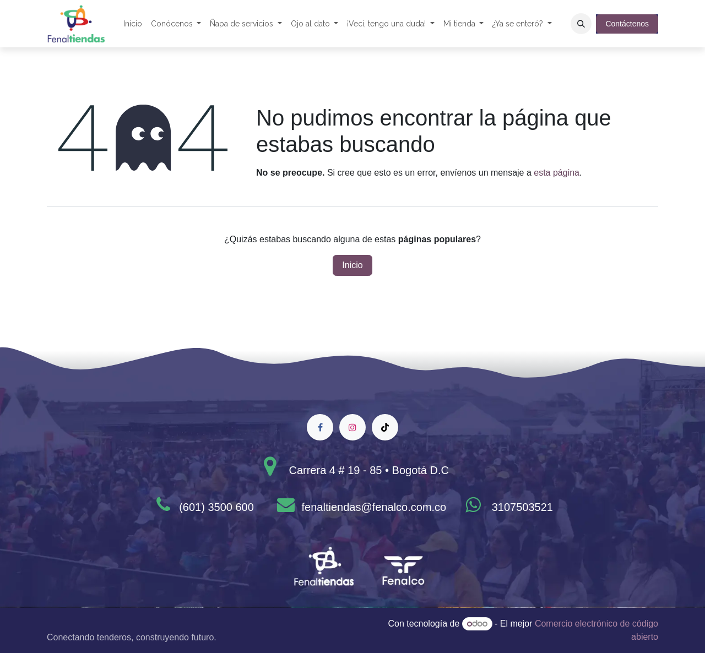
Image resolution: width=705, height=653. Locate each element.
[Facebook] (320, 427)
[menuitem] (133, 24)
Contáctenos (627, 23)
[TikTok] (385, 427)
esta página (556, 172)
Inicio (352, 265)
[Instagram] (352, 427)
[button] (581, 23)
